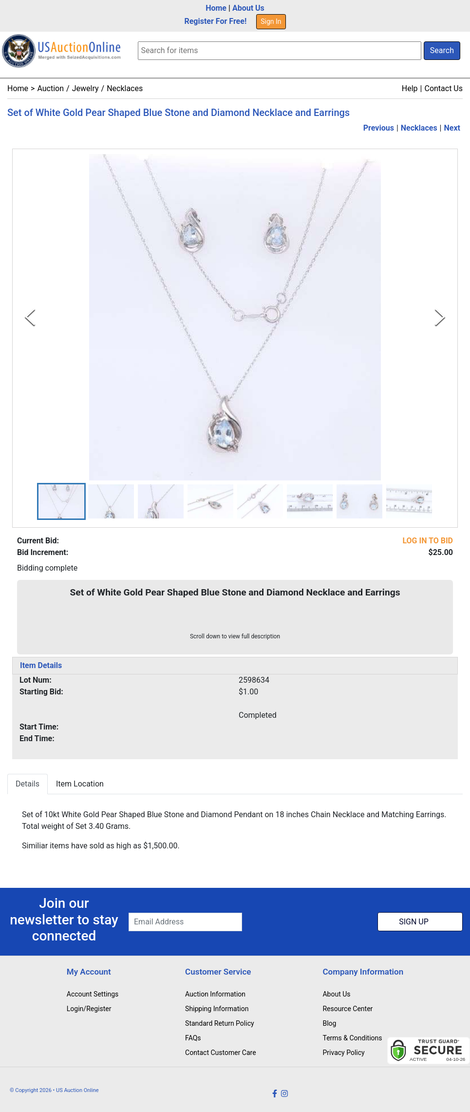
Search (442, 50)
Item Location (80, 784)
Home (216, 8)
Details (27, 784)
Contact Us (443, 88)
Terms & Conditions (352, 1038)
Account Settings (92, 994)
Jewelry (85, 88)
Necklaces (125, 88)
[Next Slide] (440, 317)
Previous (378, 128)
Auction (50, 88)
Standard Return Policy (219, 1023)
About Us (248, 8)
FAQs (193, 1038)
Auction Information (215, 994)
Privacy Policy (343, 1052)
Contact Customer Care (220, 1052)
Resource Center (347, 1009)
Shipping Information (216, 1009)
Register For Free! (215, 21)
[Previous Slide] (30, 317)
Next (452, 128)
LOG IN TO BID (427, 541)
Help (410, 88)
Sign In (271, 21)
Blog (329, 1023)
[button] (61, 501)
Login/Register (89, 1009)
